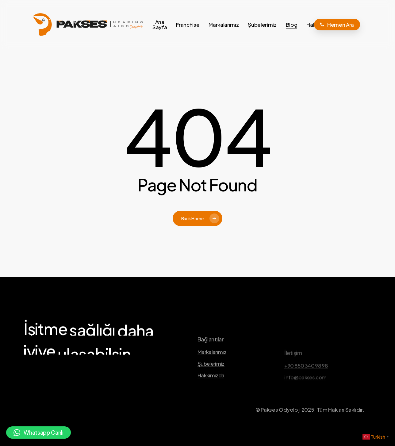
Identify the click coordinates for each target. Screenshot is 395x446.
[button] (38, 432)
